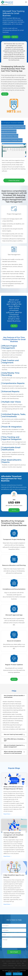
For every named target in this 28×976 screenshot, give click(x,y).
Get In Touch (14, 952)
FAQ (21, 961)
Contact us (4, 965)
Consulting (8, 961)
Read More (7, 814)
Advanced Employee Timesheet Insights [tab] (13, 127)
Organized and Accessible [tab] (9, 131)
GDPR (16, 965)
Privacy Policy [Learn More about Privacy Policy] (17, 974)
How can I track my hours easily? (13, 734)
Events (17, 961)
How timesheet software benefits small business (13, 696)
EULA (20, 965)
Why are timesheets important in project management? (13, 746)
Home (3, 961)
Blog (23, 963)
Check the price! (14, 180)
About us (19, 963)
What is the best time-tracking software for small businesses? (13, 752)
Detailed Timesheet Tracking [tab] (9, 136)
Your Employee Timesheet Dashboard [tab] (12, 122)
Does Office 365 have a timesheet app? (13, 739)
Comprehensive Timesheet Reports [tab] (12, 140)
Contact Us (6, 36)
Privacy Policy (11, 965)
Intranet (13, 961)
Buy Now (15, 36)
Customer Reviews (12, 963)
